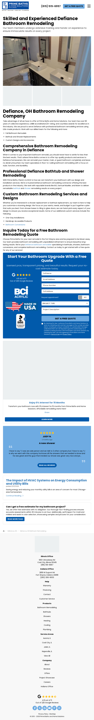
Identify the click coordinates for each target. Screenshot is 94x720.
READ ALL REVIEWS (47, 465)
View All (47, 656)
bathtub (16, 188)
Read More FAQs (15, 519)
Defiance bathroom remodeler (38, 244)
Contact (47, 594)
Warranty (47, 585)
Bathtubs (47, 612)
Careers (47, 682)
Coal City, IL (47, 642)
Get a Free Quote (74, 6)
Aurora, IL (47, 638)
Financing (47, 590)
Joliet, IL (47, 647)
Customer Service (47, 599)
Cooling (47, 625)
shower (27, 188)
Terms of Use (55, 334)
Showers (47, 616)
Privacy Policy (67, 334)
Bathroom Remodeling (47, 607)
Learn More (47, 419)
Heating (47, 620)
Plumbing (47, 629)
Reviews (47, 669)
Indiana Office (47, 569)
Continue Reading (14, 495)
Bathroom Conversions (15, 224)
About (47, 664)
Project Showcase (47, 677)
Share (47, 412)
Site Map (52, 714)
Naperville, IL (47, 651)
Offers (47, 673)
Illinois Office (47, 556)
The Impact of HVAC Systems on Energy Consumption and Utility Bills (46, 482)
